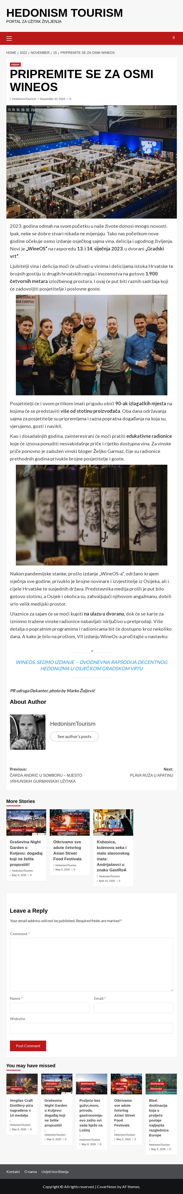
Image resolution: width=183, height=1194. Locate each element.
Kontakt (13, 1171)
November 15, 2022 (52, 98)
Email (100, 998)
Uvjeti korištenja (54, 1171)
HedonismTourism (24, 98)
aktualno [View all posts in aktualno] (16, 829)
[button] (11, 37)
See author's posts (74, 736)
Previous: (51, 775)
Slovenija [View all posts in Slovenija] (156, 1088)
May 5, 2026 (62, 869)
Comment (20, 933)
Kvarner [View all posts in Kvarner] (86, 1088)
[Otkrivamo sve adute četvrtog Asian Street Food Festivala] (70, 822)
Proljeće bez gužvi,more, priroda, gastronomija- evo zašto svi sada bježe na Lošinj (91, 1115)
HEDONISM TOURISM (64, 12)
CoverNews (106, 1186)
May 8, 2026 (19, 874)
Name (16, 998)
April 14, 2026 (107, 880)
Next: (132, 772)
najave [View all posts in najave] (15, 64)
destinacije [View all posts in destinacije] (87, 1083)
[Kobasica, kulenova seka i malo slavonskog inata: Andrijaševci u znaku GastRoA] (113, 822)
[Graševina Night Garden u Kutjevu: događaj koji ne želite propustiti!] (26, 822)
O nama (30, 1171)
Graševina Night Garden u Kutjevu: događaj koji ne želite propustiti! (26, 853)
